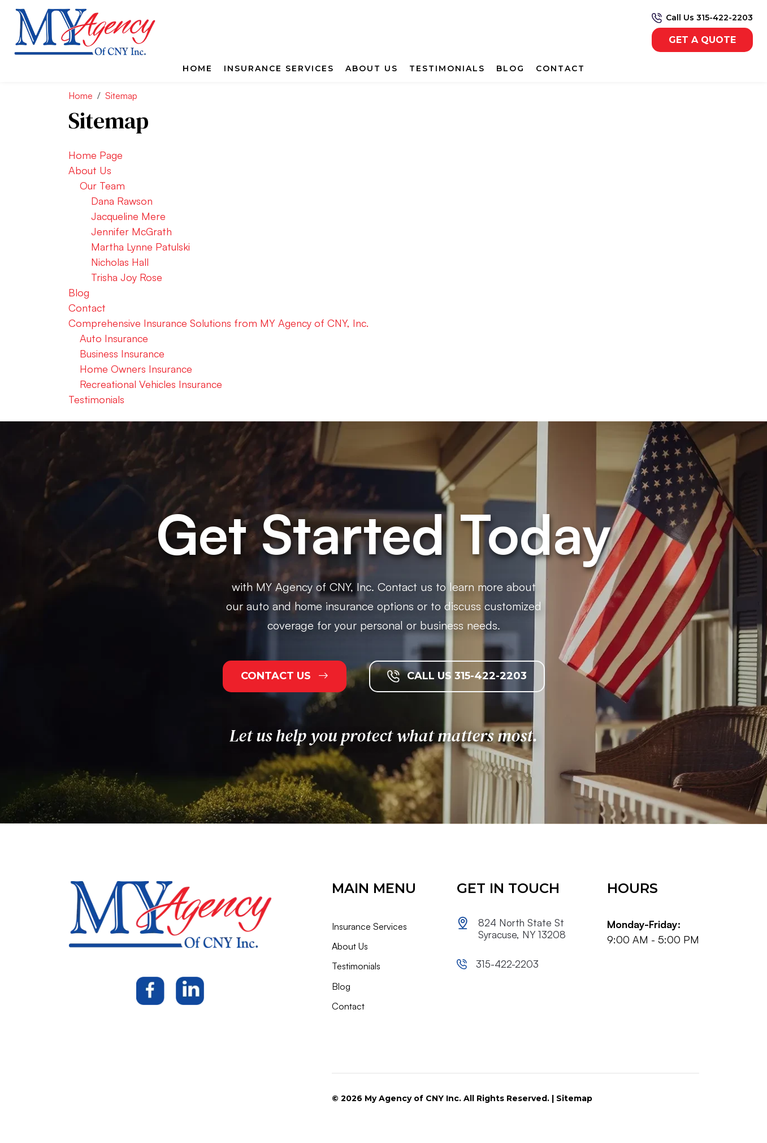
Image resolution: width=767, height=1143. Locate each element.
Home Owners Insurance (136, 369)
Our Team (102, 185)
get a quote (702, 39)
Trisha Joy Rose (126, 277)
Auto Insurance (114, 338)
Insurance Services (279, 69)
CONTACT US (284, 676)
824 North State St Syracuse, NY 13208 (522, 929)
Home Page (95, 155)
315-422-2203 (507, 964)
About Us (371, 69)
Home (198, 69)
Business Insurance (122, 353)
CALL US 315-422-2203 (457, 676)
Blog (510, 69)
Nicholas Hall (120, 262)
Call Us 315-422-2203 (709, 17)
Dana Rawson (122, 201)
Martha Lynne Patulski (140, 246)
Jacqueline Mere (128, 216)
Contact (560, 69)
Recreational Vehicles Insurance (151, 384)
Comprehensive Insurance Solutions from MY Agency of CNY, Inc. (218, 323)
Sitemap (574, 1098)
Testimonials (447, 69)
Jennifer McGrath (131, 231)
